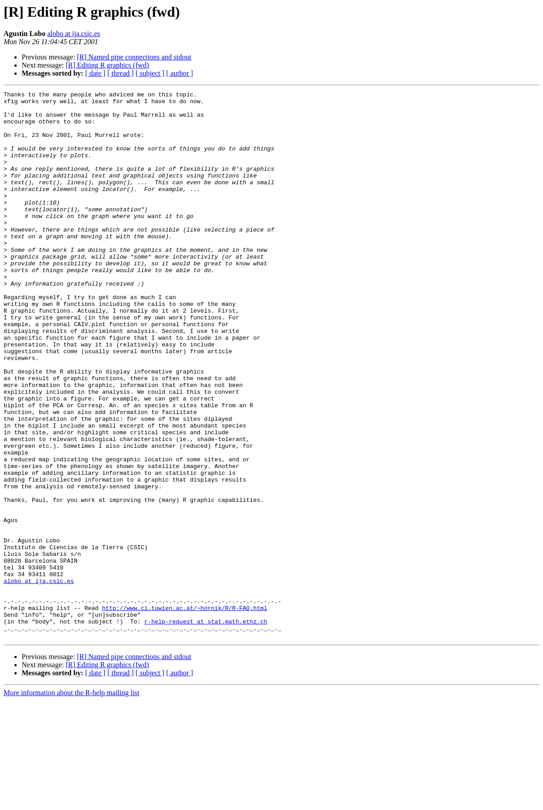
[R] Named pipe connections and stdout (134, 57)
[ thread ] (120, 73)
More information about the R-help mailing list (71, 802)
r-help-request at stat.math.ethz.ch (205, 728)
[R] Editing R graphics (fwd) (107, 65)
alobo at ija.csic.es (73, 33)
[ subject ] (150, 73)
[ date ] (95, 73)
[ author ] (179, 73)
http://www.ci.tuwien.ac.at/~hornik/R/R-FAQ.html (184, 712)
